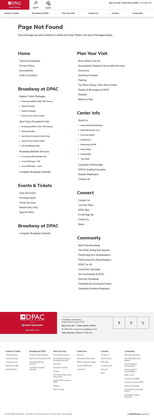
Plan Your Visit (68, 13)
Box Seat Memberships (31, 146)
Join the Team (85, 205)
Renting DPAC (86, 154)
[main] (77, 164)
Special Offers (26, 212)
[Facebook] (119, 323)
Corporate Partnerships (90, 164)
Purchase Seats (27, 197)
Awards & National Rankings (92, 125)
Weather (82, 94)
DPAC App (83, 209)
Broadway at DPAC (40, 13)
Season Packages (29, 111)
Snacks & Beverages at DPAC (93, 89)
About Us (83, 120)
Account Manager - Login (32, 166)
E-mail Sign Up (85, 214)
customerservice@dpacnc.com (85, 329)
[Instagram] (131, 323)
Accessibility (26, 70)
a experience (138, 414)
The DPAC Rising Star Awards (93, 250)
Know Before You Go (89, 61)
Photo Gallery (86, 149)
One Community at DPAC (91, 274)
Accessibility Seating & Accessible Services (101, 65)
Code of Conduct (28, 75)
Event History (86, 140)
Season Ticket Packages (32, 96)
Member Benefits (28, 106)
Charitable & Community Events (95, 283)
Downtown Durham (88, 75)
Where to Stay (85, 99)
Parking (82, 80)
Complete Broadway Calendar (35, 171)
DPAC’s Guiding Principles (92, 169)
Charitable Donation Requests (94, 288)
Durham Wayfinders (88, 174)
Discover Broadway (88, 279)
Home (24, 53)
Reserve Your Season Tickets (33, 116)
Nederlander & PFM (88, 145)
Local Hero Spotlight (89, 269)
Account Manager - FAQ (31, 161)
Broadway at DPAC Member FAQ (34, 157)
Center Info (93, 13)
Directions (83, 70)
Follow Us (83, 219)
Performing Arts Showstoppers (94, 259)
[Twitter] (143, 323)
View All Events (27, 193)
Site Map (29, 414)
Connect (115, 13)
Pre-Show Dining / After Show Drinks (97, 85)
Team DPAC (85, 159)
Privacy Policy (26, 65)
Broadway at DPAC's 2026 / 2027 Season (37, 101)
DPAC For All (85, 264)
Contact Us (84, 179)
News (81, 224)
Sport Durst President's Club (34, 121)
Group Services (27, 202)
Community (137, 13)
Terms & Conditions (29, 61)
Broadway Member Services (34, 151)
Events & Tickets (11, 13)
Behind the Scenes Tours (90, 130)
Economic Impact (87, 135)
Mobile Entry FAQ (28, 207)
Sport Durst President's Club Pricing (36, 136)
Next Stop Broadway (89, 245)
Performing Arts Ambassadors (94, 255)
